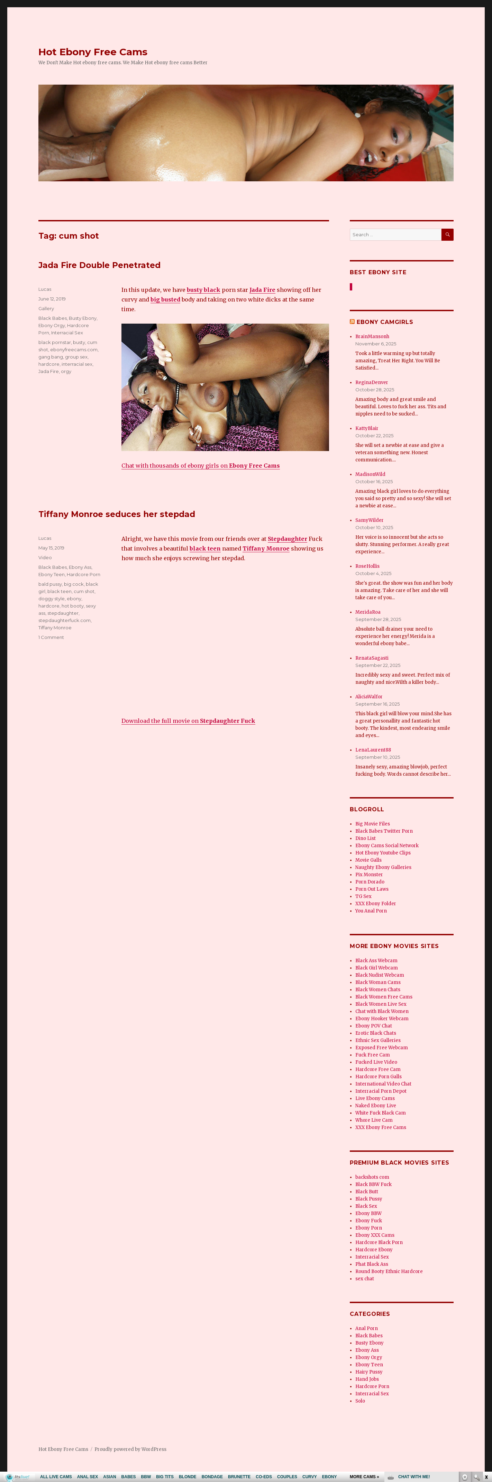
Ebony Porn (368, 1228)
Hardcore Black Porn (379, 1242)
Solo (360, 1401)
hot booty (73, 606)
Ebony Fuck (368, 1221)
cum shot (84, 591)
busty (79, 342)
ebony (74, 598)
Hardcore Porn (83, 574)
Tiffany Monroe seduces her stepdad (116, 514)
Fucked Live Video (376, 1062)
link (486, 1374)
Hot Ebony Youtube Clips (383, 853)
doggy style (51, 598)
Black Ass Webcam (376, 961)
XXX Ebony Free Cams (380, 1127)
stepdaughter (63, 613)
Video (45, 557)
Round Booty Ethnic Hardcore (389, 1271)
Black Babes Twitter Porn (384, 831)
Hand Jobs (367, 1379)
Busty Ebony (83, 318)
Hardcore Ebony (374, 1250)
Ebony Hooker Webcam (382, 1019)
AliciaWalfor (369, 697)
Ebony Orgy (51, 325)
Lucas (44, 289)
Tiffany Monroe (55, 627)
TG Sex (363, 896)
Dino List (365, 838)
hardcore (49, 364)
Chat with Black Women (382, 1011)
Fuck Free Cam (372, 1055)
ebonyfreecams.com (74, 349)
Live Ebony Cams (375, 1098)
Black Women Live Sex (381, 1004)
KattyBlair (367, 428)
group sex (76, 357)
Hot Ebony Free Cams (92, 52)
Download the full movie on (188, 720)
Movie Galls (368, 860)
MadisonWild (370, 474)
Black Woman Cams (378, 982)
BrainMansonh (372, 337)
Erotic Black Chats (375, 1033)
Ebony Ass (80, 567)
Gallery (46, 308)
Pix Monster (369, 875)
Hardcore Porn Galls (378, 1077)
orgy (66, 371)
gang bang (50, 357)
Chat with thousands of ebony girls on (200, 465)
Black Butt (366, 1192)
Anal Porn (366, 1328)
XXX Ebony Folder (375, 904)
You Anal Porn (371, 911)
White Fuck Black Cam (380, 1113)
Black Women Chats (377, 990)
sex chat (364, 1279)
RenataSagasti (372, 658)
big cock (74, 584)
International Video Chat (383, 1084)
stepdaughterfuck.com (64, 620)
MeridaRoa (368, 612)
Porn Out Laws (372, 889)
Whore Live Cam (374, 1120)
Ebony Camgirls (385, 322)
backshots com (372, 1177)
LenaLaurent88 (373, 750)
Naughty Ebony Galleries (383, 867)
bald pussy (50, 584)
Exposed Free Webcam (381, 1048)
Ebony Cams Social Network (387, 846)
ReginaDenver (371, 382)
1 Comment (51, 637)
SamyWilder (369, 520)
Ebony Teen (51, 574)
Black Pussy (368, 1199)
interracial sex (77, 364)
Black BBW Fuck (373, 1184)
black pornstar (54, 342)
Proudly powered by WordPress (130, 1449)
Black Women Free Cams (383, 997)
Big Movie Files (372, 824)
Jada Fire (48, 371)
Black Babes (52, 318)
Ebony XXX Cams (374, 1235)
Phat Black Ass (371, 1264)
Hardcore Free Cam (378, 1069)
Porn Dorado (369, 882)
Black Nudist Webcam (379, 975)
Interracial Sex (67, 332)
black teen (59, 591)
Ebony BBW (368, 1213)
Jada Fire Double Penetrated (99, 265)
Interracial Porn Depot (381, 1091)
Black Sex (366, 1206)
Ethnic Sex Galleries (378, 1040)
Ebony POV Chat (373, 1026)
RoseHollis (367, 566)
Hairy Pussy (369, 1372)
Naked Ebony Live (375, 1106)
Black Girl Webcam (376, 968)
